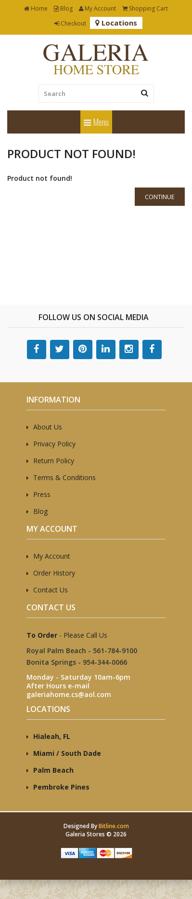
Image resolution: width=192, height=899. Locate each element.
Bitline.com (114, 826)
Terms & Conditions (64, 477)
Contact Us (50, 589)
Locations (116, 22)
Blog (63, 8)
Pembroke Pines (61, 787)
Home (36, 8)
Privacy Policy (54, 443)
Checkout (70, 23)
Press (42, 494)
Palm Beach (53, 770)
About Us (47, 426)
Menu (96, 122)
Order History (54, 572)
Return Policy (53, 460)
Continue (160, 196)
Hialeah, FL (51, 736)
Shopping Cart (145, 8)
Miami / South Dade (67, 753)
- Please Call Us (66, 635)
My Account (97, 8)
